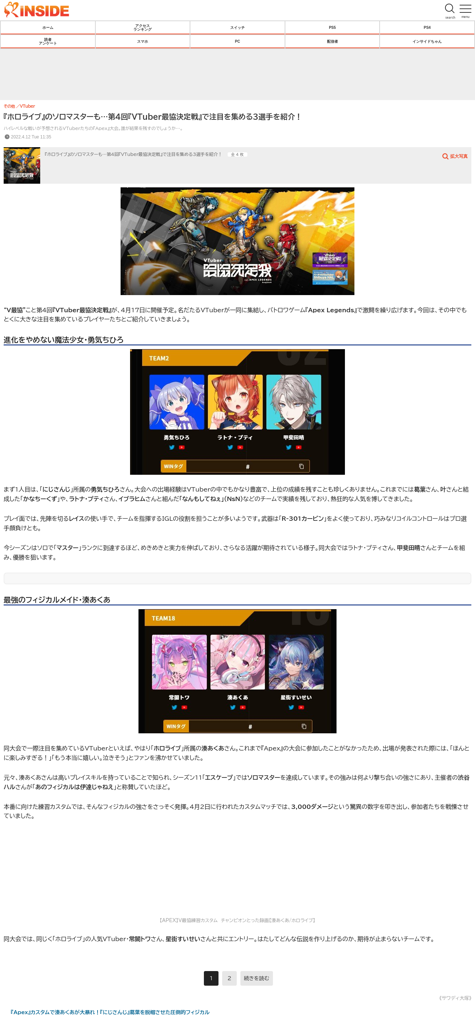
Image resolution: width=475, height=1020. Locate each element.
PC (237, 41)
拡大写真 (459, 156)
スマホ (142, 41)
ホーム (47, 27)
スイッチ (237, 27)
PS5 (332, 27)
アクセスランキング (142, 27)
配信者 (332, 41)
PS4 (427, 27)
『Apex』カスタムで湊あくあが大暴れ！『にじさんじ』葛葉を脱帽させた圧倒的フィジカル (110, 1012)
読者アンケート (48, 41)
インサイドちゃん (427, 41)
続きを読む (256, 978)
